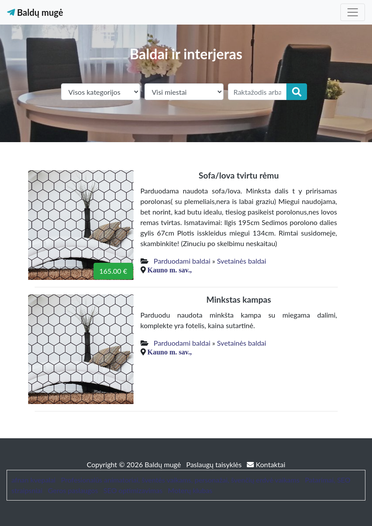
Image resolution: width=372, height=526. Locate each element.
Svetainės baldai (241, 261)
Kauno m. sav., (170, 269)
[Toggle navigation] (352, 12)
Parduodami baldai (182, 261)
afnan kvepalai (33, 480)
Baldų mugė (35, 12)
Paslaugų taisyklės (214, 464)
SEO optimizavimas (133, 490)
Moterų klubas (190, 490)
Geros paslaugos (73, 490)
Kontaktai (266, 464)
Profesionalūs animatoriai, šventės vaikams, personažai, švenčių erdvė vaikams (180, 480)
